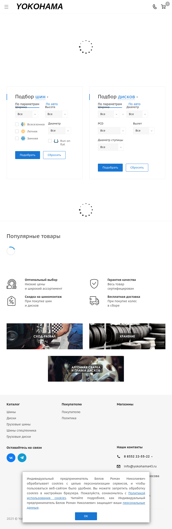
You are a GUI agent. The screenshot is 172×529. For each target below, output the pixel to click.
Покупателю (72, 404)
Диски (11, 418)
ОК (86, 516)
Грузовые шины (19, 424)
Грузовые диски (19, 437)
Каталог (13, 404)
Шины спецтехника (21, 430)
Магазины (125, 404)
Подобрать (27, 155)
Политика (69, 418)
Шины (11, 412)
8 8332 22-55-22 (137, 456)
